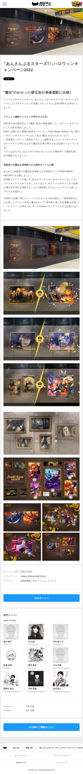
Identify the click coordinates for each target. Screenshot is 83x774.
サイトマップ (62, 762)
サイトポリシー (21, 756)
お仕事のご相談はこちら (41, 727)
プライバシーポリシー (62, 756)
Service (16, 748)
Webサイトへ (42, 598)
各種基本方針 (21, 762)
